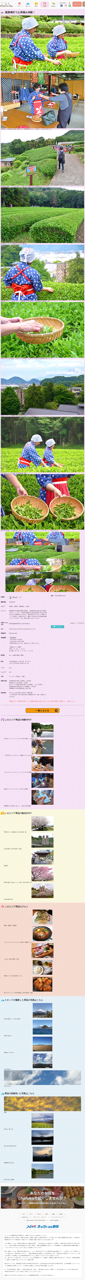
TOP (23, 1214)
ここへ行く (57, 627)
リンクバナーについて (57, 1217)
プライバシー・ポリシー (40, 1217)
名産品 (61, 1214)
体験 (53, 1214)
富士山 (39, 1214)
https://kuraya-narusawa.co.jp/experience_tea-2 (22, 629)
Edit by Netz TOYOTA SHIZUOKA (36, 1220)
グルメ (31, 1214)
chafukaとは (77, 4)
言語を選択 (63, 3)
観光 (46, 1214)
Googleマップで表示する (77, 623)
